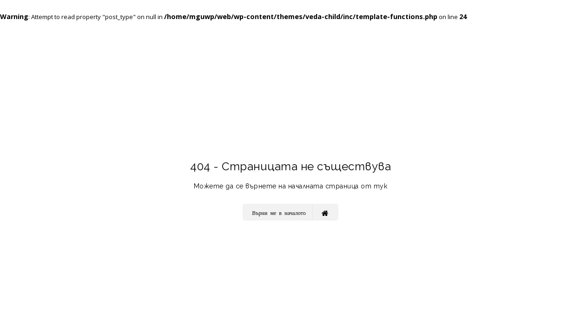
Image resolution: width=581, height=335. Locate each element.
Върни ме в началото (290, 212)
